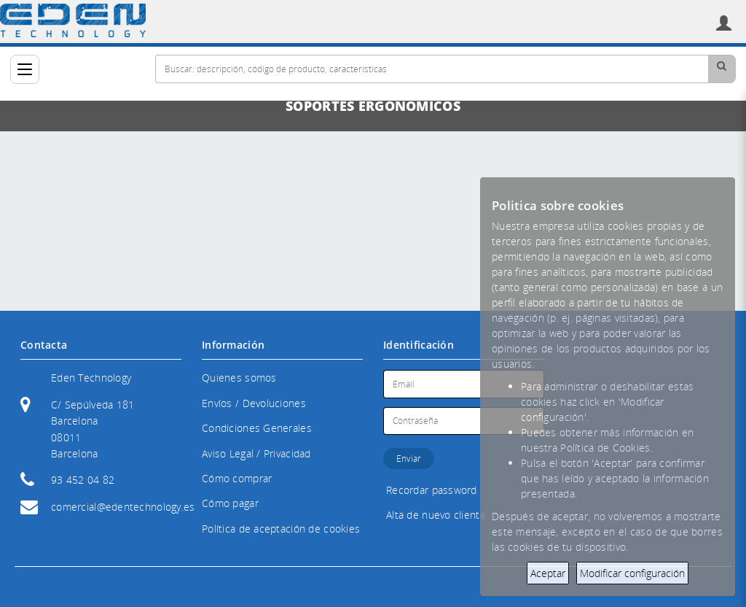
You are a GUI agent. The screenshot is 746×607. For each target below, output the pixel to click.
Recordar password (431, 490)
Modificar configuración (632, 573)
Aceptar (547, 573)
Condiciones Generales (257, 428)
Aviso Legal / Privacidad (256, 453)
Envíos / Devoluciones (254, 403)
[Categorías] (24, 69)
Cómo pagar (230, 503)
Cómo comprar (237, 478)
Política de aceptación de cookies (281, 529)
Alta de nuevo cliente (436, 515)
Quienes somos (239, 377)
